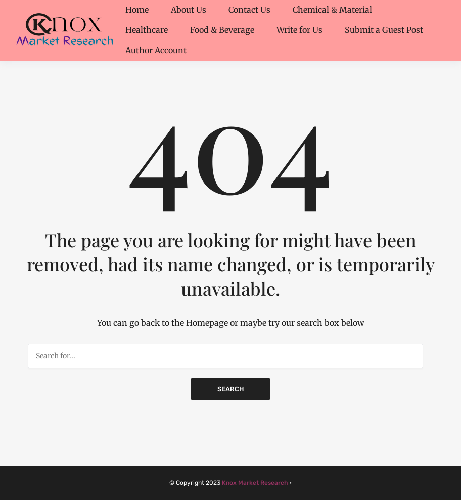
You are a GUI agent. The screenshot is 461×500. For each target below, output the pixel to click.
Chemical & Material (332, 10)
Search (230, 389)
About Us (188, 10)
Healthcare (146, 30)
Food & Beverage (222, 30)
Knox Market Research (255, 482)
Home (137, 10)
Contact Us (249, 10)
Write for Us (299, 30)
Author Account (156, 50)
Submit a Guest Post (384, 30)
